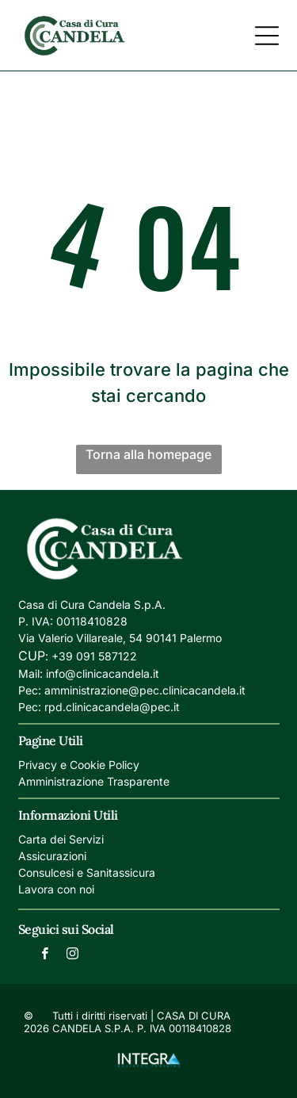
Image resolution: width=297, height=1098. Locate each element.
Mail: (30, 673)
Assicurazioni (52, 856)
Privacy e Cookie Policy (78, 764)
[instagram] (72, 955)
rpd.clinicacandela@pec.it (112, 707)
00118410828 (92, 621)
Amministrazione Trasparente (93, 781)
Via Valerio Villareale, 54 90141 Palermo (120, 638)
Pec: (29, 690)
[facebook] (44, 955)
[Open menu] (267, 36)
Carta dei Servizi (61, 839)
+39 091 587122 (94, 656)
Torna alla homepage (148, 454)
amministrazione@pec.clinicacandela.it (145, 690)
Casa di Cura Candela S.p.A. (92, 604)
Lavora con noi (56, 889)
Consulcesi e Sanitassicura (86, 872)
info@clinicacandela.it (102, 673)
